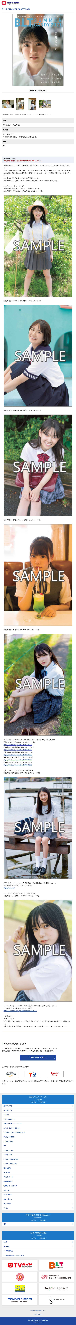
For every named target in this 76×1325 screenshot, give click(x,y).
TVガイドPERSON (9, 1137)
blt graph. (6, 1246)
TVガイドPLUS (8, 1150)
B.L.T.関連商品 (8, 1251)
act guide (6, 1172)
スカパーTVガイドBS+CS (11, 1128)
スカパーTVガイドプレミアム (12, 1123)
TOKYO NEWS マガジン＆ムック (10, 3)
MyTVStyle (7, 1203)
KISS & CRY (7, 1168)
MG (4, 1146)
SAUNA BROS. (8, 1181)
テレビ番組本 (7, 1195)
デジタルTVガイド (9, 1119)
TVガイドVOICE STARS (10, 1159)
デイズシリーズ (8, 1177)
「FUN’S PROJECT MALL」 (38, 1058)
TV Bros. (6, 1115)
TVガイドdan (7, 1155)
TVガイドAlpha (8, 1141)
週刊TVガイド (7, 1106)
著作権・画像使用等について (38, 1310)
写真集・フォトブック (10, 1186)
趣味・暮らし (7, 1199)
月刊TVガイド (7, 1110)
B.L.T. (5, 1242)
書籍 (4, 1224)
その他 (5, 1208)
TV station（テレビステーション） (14, 1132)
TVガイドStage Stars (10, 1163)
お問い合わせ (38, 1314)
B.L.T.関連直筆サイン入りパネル (13, 1255)
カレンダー (6, 1190)
